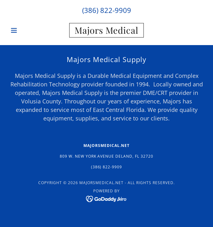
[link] (106, 30)
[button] (22, 30)
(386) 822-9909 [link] (106, 10)
